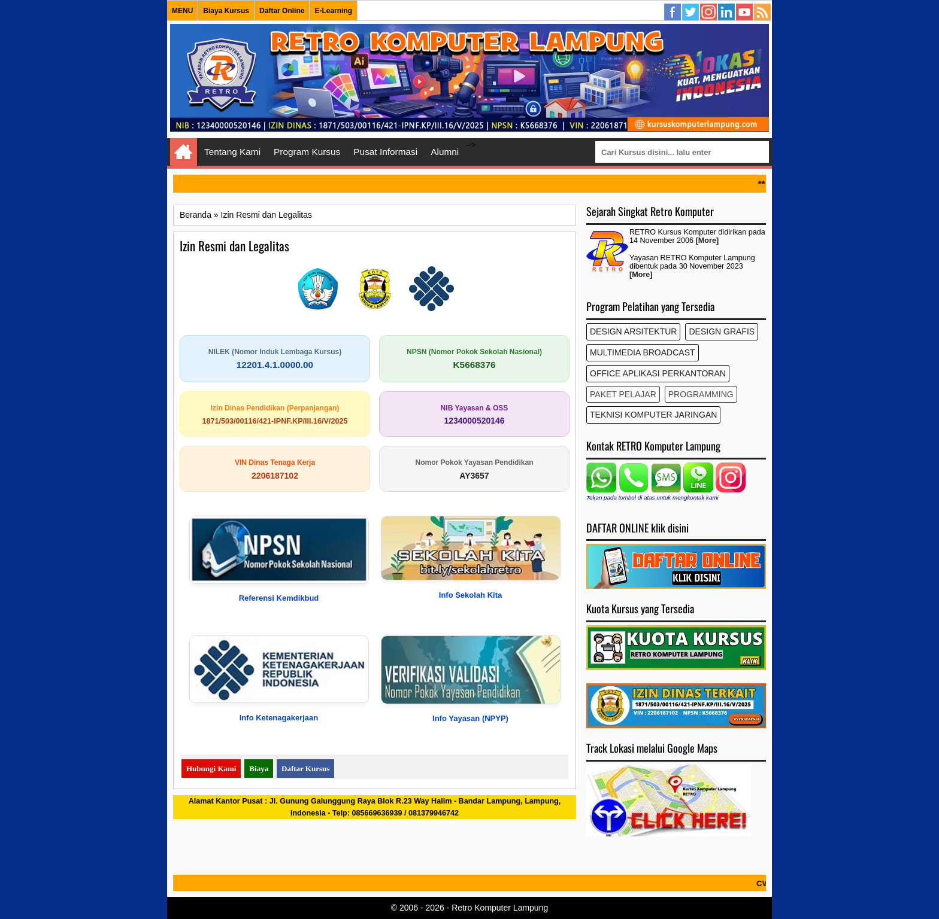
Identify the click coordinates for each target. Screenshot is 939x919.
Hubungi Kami (211, 768)
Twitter (691, 13)
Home (183, 152)
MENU (182, 11)
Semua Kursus (763, 13)
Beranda (195, 215)
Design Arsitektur (633, 331)
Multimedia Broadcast (642, 352)
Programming (701, 394)
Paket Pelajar (623, 394)
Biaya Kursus (226, 11)
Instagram (709, 13)
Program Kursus (307, 152)
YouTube (745, 13)
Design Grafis (722, 331)
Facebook (673, 13)
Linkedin (727, 13)
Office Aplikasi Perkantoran (658, 373)
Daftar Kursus (305, 768)
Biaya (258, 768)
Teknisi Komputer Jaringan (653, 414)
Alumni (445, 152)
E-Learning (333, 11)
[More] (707, 240)
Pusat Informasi (385, 152)
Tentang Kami (232, 152)
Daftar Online (281, 11)
